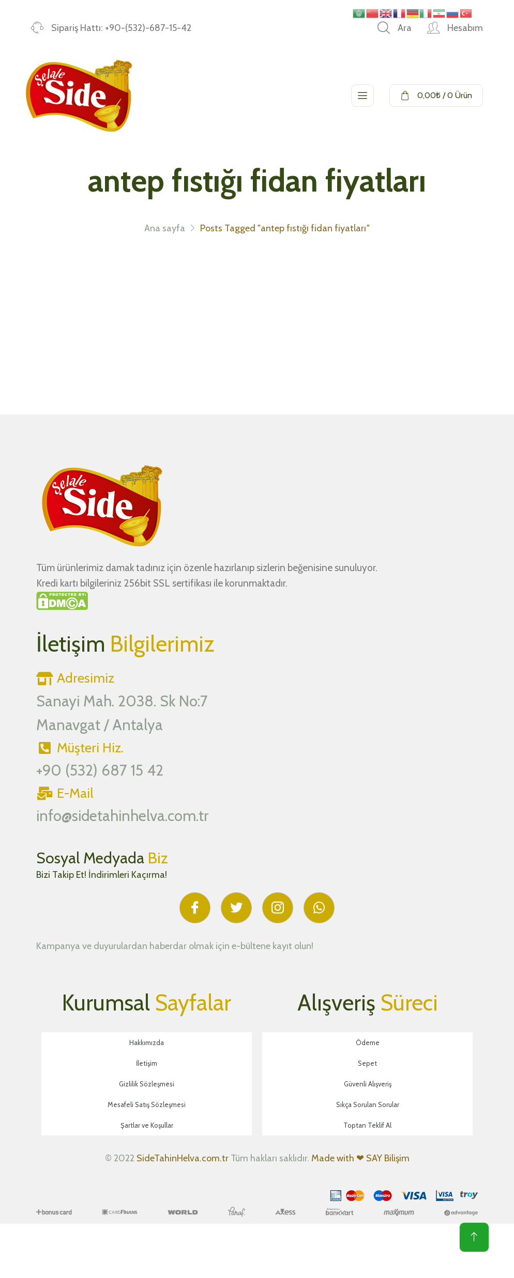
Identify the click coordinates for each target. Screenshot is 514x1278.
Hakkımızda (146, 1042)
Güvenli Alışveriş (367, 1084)
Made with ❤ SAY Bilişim (360, 1158)
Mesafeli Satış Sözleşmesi (147, 1104)
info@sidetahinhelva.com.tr (122, 816)
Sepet (367, 1063)
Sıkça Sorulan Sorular (367, 1104)
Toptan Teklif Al (367, 1125)
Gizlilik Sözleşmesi (146, 1084)
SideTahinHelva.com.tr (183, 1158)
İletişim (146, 1063)
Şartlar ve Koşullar (146, 1125)
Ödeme (368, 1042)
